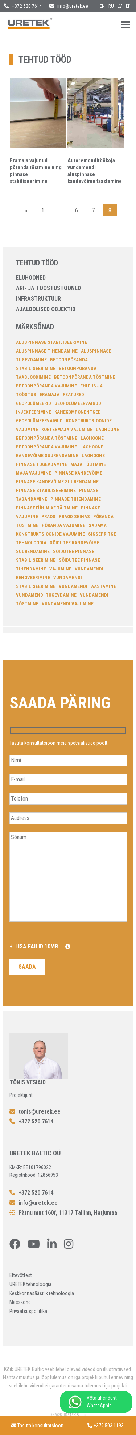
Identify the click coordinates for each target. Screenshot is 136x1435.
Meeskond (20, 1302)
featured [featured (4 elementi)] (73, 394)
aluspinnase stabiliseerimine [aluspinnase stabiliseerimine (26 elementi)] (51, 342)
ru (111, 6)
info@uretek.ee (68, 6)
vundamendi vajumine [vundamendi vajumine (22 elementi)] (68, 603)
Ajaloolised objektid (45, 309)
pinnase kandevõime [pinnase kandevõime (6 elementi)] (78, 473)
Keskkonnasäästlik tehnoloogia (41, 1293)
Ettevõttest (20, 1275)
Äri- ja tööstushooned (48, 288)
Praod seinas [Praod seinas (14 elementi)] (74, 516)
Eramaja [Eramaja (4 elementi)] (49, 394)
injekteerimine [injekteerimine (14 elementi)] (33, 412)
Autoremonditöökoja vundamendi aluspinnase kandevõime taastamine (94, 170)
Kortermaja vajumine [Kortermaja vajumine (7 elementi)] (66, 429)
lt (128, 6)
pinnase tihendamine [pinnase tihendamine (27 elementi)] (75, 499)
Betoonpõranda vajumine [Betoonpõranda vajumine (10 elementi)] (46, 386)
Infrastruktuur (38, 298)
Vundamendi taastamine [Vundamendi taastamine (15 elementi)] (87, 586)
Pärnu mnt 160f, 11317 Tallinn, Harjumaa (63, 1212)
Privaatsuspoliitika (28, 1311)
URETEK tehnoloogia (30, 1284)
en (102, 6)
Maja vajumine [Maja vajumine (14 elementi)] (33, 473)
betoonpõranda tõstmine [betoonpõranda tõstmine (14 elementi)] (84, 377)
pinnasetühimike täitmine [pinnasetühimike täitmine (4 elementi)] (47, 508)
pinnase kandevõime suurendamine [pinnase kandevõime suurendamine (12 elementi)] (57, 481)
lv (120, 6)
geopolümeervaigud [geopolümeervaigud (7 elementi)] (77, 403)
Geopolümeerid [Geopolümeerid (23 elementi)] (33, 403)
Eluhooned (31, 277)
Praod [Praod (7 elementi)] (48, 516)
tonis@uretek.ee (35, 1111)
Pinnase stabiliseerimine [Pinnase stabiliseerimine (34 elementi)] (46, 490)
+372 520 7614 (23, 6)
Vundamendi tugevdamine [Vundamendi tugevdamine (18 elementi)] (46, 595)
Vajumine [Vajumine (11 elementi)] (60, 569)
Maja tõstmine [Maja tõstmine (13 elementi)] (88, 464)
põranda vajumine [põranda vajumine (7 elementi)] (63, 525)
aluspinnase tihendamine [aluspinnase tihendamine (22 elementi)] (47, 351)
